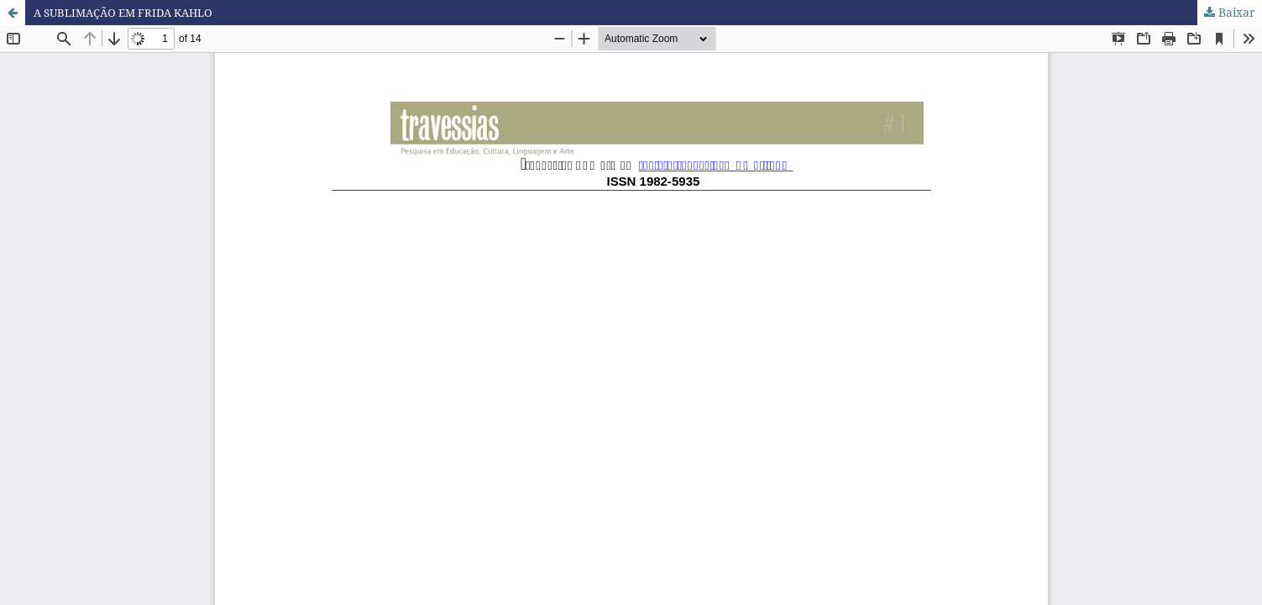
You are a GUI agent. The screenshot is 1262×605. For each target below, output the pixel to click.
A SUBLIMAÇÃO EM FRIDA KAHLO (131, 12)
